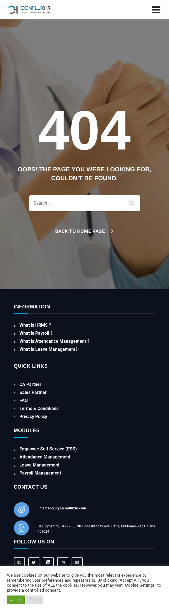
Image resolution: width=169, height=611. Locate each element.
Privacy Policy (33, 416)
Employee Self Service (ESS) (48, 449)
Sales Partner (33, 392)
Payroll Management (40, 473)
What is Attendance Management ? (54, 341)
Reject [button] (34, 600)
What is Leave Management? (48, 349)
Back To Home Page (80, 231)
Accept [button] (15, 600)
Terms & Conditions (39, 408)
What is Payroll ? (35, 333)
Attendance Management (44, 457)
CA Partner (30, 384)
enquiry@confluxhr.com (67, 508)
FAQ (23, 400)
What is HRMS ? (35, 325)
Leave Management (39, 465)
